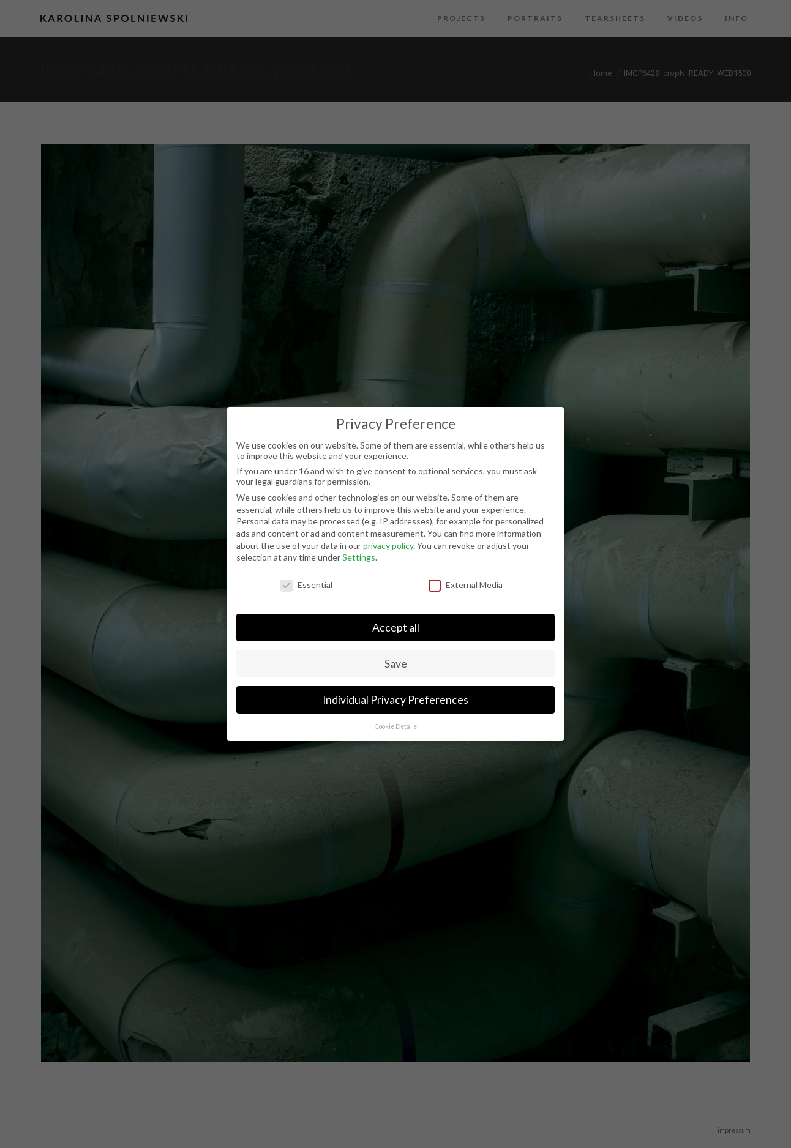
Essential (306, 585)
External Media (466, 585)
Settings (358, 557)
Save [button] (395, 663)
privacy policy (388, 545)
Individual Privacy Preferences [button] (395, 699)
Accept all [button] (395, 627)
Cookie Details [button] (396, 726)
